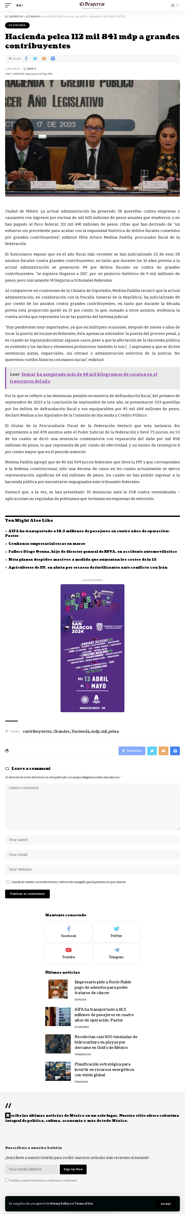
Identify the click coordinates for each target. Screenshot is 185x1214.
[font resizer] (19, 5)
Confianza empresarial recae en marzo (46, 543)
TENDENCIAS (83, 1054)
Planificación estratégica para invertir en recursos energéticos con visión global (104, 1070)
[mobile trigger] (9, 5)
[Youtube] (68, 953)
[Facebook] (68, 932)
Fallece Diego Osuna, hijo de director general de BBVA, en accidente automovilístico (92, 551)
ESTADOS (80, 999)
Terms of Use (84, 1203)
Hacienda (81, 731)
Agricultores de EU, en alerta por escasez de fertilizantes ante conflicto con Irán (87, 567)
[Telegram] (116, 953)
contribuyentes (37, 731)
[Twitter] (116, 932)
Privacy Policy (59, 1203)
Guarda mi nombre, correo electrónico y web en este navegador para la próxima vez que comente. (68, 882)
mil (104, 731)
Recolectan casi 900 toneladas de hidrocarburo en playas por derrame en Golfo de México (106, 1042)
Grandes (61, 731)
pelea (114, 731)
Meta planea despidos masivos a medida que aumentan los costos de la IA (82, 559)
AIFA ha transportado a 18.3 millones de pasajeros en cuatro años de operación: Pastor (87, 533)
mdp (95, 731)
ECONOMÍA (17, 25)
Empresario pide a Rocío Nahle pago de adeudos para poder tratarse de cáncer (103, 987)
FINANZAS (81, 1081)
